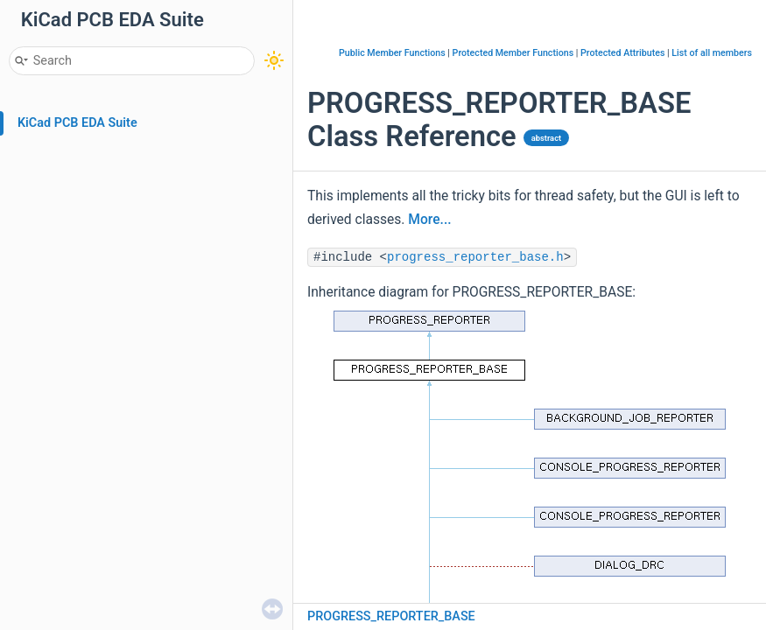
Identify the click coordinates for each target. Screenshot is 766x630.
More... (429, 220)
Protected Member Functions (513, 53)
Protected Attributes (622, 53)
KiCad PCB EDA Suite (77, 123)
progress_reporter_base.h (475, 257)
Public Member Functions (392, 53)
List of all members (711, 53)
